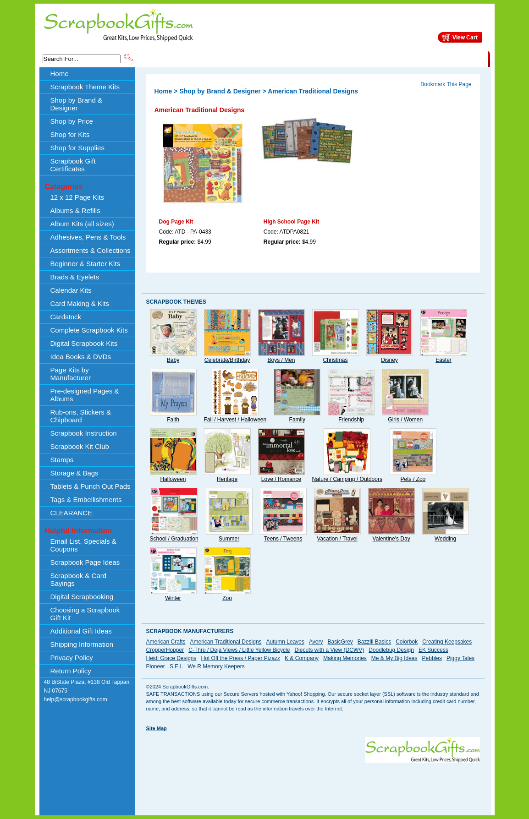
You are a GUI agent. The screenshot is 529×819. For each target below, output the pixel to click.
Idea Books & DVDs (80, 356)
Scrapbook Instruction (83, 433)
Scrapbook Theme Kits (168, 58)
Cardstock (66, 317)
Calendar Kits (71, 290)
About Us (343, 58)
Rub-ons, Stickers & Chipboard (80, 416)
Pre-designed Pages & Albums (84, 395)
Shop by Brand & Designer (242, 58)
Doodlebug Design (391, 650)
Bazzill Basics (374, 642)
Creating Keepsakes (447, 642)
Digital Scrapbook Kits (84, 343)
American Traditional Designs (226, 642)
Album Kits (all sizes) (82, 224)
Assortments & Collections (90, 250)
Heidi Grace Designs (171, 658)
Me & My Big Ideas (394, 658)
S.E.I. (176, 666)
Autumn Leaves (285, 642)
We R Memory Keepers (215, 666)
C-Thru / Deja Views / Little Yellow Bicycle (239, 650)
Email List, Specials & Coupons (83, 545)
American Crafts (166, 642)
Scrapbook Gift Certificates (73, 165)
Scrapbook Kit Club (79, 446)
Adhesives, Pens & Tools (88, 237)
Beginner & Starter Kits (85, 264)
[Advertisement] (313, 783)
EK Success (433, 650)
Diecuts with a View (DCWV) (329, 650)
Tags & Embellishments (86, 499)
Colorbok (407, 642)
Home (59, 73)
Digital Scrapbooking (82, 597)
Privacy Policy (71, 657)
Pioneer (155, 666)
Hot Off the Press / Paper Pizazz (241, 658)
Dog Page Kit (176, 221)
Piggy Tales (460, 658)
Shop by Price (304, 58)
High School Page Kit (291, 221)
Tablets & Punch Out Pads (90, 486)
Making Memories (345, 658)
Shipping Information (391, 58)
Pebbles (432, 658)
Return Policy (70, 671)
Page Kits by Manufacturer (70, 374)
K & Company (302, 658)
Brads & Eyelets (74, 277)
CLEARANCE (445, 58)
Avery (316, 642)
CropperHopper (165, 650)
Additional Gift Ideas (81, 631)
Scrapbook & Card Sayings (78, 579)
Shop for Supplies (77, 148)
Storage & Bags (74, 473)
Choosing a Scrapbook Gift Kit (85, 614)
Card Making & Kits (79, 303)
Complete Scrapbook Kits (89, 330)
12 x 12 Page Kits (77, 197)
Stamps (62, 460)
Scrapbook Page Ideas (85, 562)
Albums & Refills (75, 210)
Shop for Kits (70, 134)
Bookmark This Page (445, 84)
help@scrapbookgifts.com (75, 699)
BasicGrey (340, 642)
